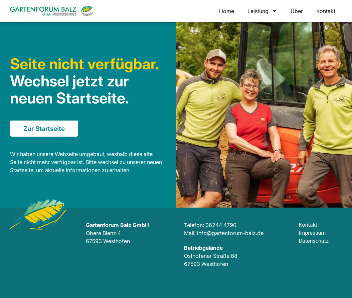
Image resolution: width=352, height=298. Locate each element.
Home (226, 11)
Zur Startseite (44, 129)
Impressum (312, 233)
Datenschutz (314, 241)
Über (297, 11)
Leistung (262, 11)
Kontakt (325, 11)
